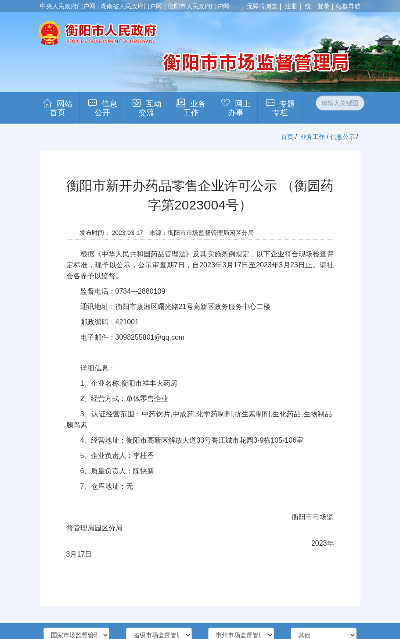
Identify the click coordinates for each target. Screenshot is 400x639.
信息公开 (105, 108)
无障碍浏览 (262, 6)
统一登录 (317, 6)
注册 (291, 6)
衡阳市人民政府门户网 (198, 6)
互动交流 (150, 108)
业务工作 (194, 108)
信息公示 (342, 136)
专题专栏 (283, 108)
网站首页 (61, 108)
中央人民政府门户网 (67, 6)
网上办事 (239, 108)
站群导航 (348, 6)
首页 (287, 136)
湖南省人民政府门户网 (131, 6)
